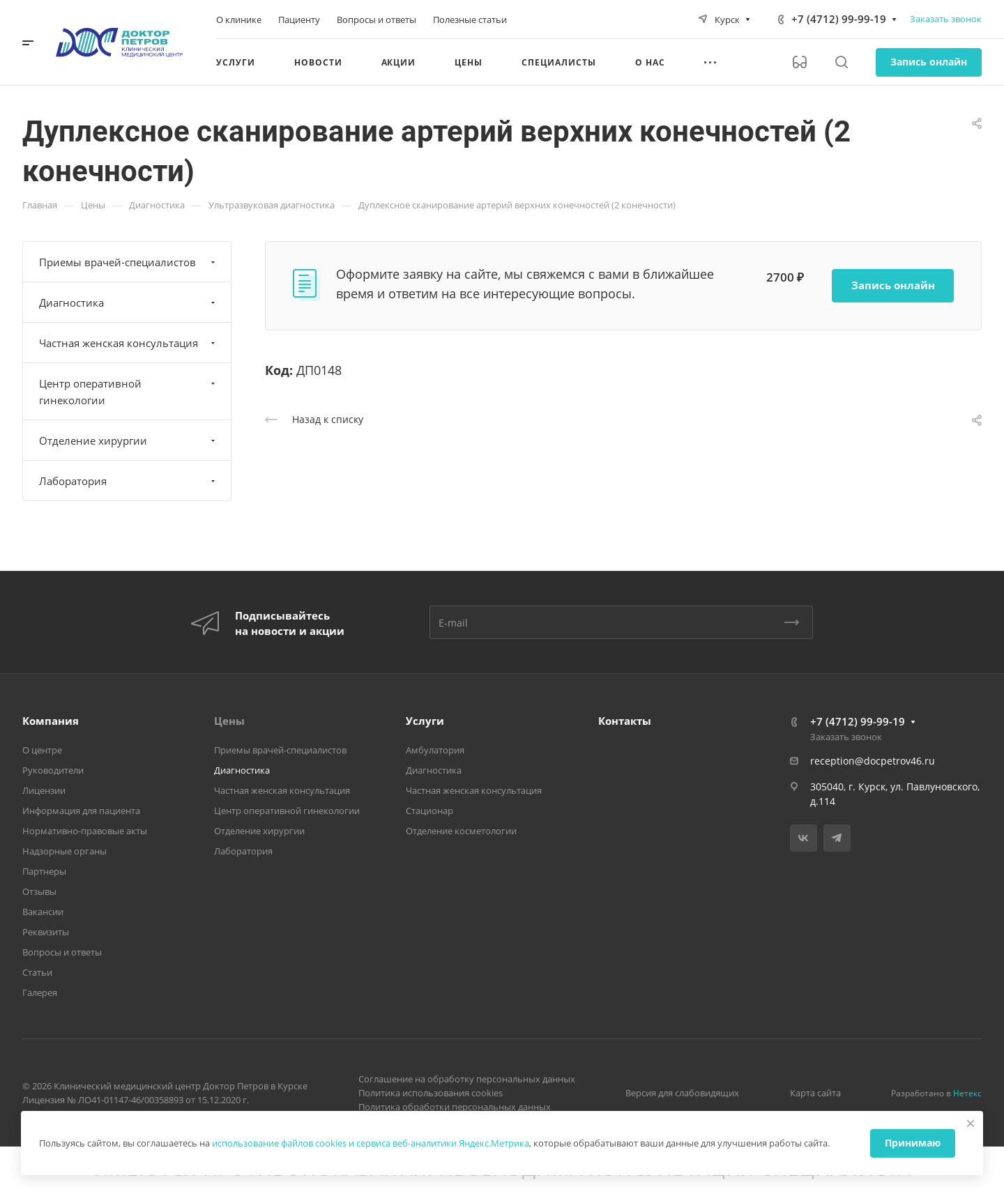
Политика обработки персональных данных (454, 1106)
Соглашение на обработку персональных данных (466, 1079)
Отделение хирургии (128, 440)
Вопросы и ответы (62, 952)
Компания (50, 721)
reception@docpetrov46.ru (872, 760)
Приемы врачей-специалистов (128, 262)
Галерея (39, 992)
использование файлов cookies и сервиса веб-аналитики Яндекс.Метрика (370, 1143)
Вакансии (42, 911)
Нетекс (967, 1093)
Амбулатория (435, 750)
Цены (229, 721)
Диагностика (128, 302)
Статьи (37, 972)
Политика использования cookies (430, 1093)
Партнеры (44, 871)
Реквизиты (45, 932)
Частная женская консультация (128, 343)
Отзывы (39, 891)
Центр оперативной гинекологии (128, 391)
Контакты (624, 721)
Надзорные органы (64, 851)
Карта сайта (815, 1093)
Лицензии (44, 790)
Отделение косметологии (461, 830)
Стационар (429, 810)
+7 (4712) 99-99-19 (838, 19)
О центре (42, 750)
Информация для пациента (81, 810)
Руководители (53, 770)
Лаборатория (128, 481)
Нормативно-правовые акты (84, 830)
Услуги (425, 721)
